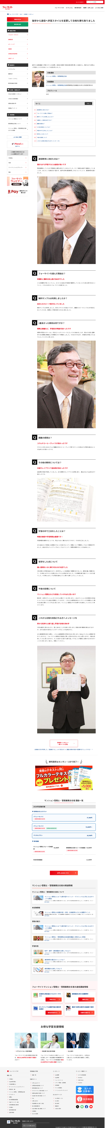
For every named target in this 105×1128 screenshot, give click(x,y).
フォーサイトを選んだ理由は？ (45, 113)
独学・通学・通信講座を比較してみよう (58, 951)
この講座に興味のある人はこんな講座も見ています (17, 153)
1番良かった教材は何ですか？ (44, 120)
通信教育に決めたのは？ (43, 110)
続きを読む (47, 902)
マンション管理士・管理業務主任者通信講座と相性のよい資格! (65, 937)
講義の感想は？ (41, 123)
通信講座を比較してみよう (53, 969)
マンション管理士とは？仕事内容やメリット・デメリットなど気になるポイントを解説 (69, 898)
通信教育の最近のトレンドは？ (55, 960)
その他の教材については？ (44, 127)
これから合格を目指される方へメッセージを (48, 141)
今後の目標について (42, 137)
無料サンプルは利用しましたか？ (45, 117)
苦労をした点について (42, 134)
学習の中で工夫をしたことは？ (45, 130)
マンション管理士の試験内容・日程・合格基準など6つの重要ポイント (67, 912)
